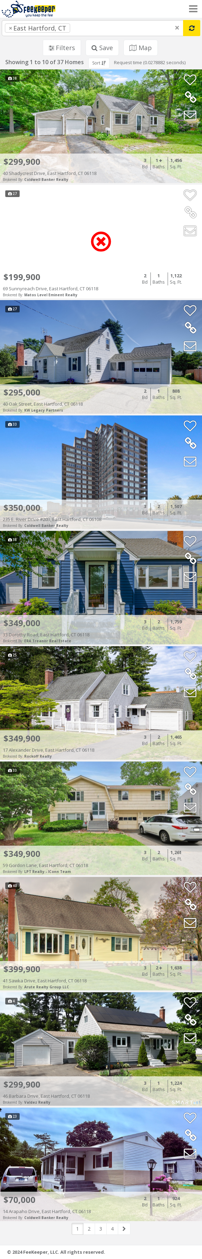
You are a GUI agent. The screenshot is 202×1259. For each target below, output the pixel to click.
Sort (99, 63)
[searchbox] (86, 28)
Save (102, 47)
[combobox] (92, 28)
